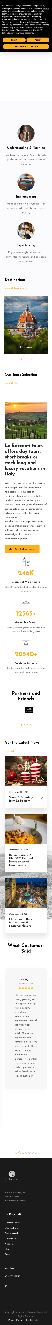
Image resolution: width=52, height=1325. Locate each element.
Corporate (10, 1238)
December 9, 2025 (18, 914)
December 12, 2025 (18, 850)
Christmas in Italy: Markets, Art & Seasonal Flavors (20, 922)
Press (7, 1254)
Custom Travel (12, 1223)
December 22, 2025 (18, 792)
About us (9, 1244)
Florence (26, 347)
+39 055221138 (12, 1276)
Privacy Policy (15, 1320)
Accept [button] (38, 40)
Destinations (11, 1228)
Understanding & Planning (26, 148)
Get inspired (11, 1233)
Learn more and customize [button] (26, 46)
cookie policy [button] (42, 19)
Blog (7, 1249)
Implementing (26, 196)
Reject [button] (14, 40)
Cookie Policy (33, 1320)
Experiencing (26, 245)
